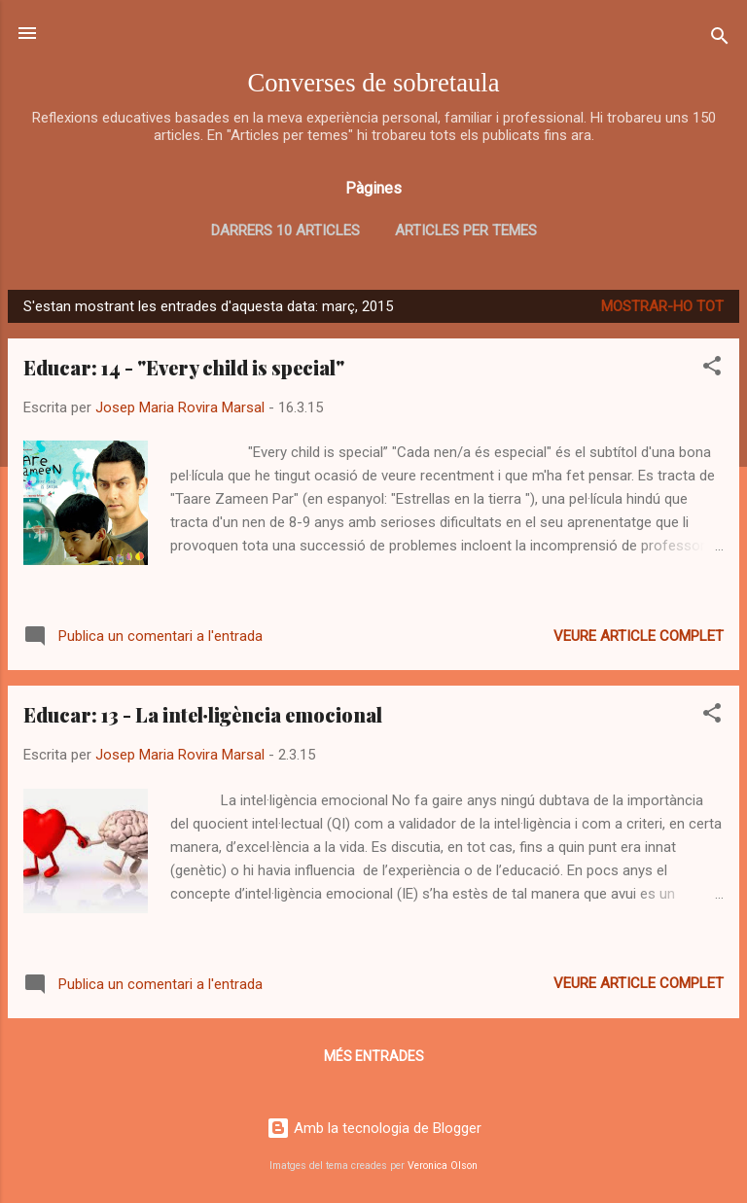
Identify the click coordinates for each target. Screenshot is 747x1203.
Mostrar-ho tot (662, 306)
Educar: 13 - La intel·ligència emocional (202, 714)
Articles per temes (466, 230)
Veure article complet (638, 636)
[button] (712, 369)
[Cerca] (719, 39)
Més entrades (374, 1056)
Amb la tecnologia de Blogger (374, 1128)
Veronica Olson (443, 1165)
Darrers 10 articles (285, 230)
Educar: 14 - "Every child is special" (183, 367)
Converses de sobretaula (373, 82)
